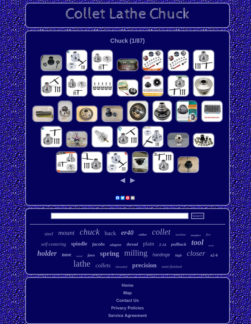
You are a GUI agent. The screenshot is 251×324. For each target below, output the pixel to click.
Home (127, 285)
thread (132, 244)
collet (161, 231)
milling (135, 252)
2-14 (162, 245)
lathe (81, 264)
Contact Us (127, 300)
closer (196, 253)
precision (144, 265)
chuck (89, 231)
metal (79, 256)
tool (197, 242)
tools (211, 245)
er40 (127, 232)
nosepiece (196, 235)
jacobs (98, 244)
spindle (79, 244)
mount (66, 232)
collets (103, 265)
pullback (178, 244)
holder (47, 253)
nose (66, 254)
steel (49, 233)
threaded (121, 267)
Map (127, 293)
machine (180, 234)
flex (208, 234)
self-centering (53, 244)
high (178, 255)
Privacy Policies (127, 308)
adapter (116, 245)
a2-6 (214, 255)
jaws (91, 255)
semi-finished (172, 267)
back (110, 233)
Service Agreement (127, 315)
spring (109, 253)
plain (148, 243)
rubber (142, 234)
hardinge (161, 254)
